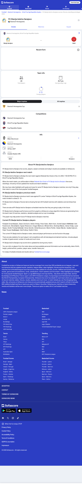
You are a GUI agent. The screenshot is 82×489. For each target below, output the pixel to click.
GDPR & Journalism (8, 442)
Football (4, 12)
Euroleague (45, 314)
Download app (75, 2)
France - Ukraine (8, 374)
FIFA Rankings (7, 327)
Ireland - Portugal (8, 366)
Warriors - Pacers (47, 374)
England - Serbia (8, 371)
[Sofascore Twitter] (8, 418)
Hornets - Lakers (47, 364)
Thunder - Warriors (47, 366)
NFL (43, 349)
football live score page (42, 252)
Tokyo (5, 342)
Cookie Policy (6, 431)
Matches (41, 27)
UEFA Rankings (7, 329)
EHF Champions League (48, 354)
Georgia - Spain (7, 364)
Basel (4, 337)
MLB (43, 347)
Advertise (6, 386)
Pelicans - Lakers (47, 369)
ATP (4, 349)
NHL (43, 339)
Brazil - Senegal (7, 361)
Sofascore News (8, 398)
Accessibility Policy (8, 434)
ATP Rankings (7, 344)
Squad (69, 27)
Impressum (5, 445)
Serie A (5, 317)
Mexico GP (45, 337)
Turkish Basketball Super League (51, 327)
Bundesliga (6, 322)
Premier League (7, 314)
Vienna (5, 339)
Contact (5, 390)
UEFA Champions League (10, 312)
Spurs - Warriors (46, 371)
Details (13, 27)
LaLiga (5, 319)
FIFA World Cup (7, 324)
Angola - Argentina (8, 369)
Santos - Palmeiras (8, 379)
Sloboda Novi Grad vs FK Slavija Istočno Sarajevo (50, 181)
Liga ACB (44, 322)
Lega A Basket (46, 324)
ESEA (43, 351)
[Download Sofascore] (9, 410)
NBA (43, 312)
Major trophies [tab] (22, 101)
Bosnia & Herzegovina (14, 12)
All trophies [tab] (61, 101)
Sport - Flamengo (8, 376)
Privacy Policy (6, 427)
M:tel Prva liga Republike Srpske (31, 12)
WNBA (44, 317)
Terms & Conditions (8, 438)
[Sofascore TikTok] (18, 418)
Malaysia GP (45, 344)
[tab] (13, 27)
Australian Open (8, 351)
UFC (43, 342)
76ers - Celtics (46, 379)
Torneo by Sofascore (10, 394)
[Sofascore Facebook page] (3, 418)
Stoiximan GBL (46, 319)
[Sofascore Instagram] (13, 418)
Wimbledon (6, 354)
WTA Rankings (7, 347)
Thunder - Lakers (47, 361)
